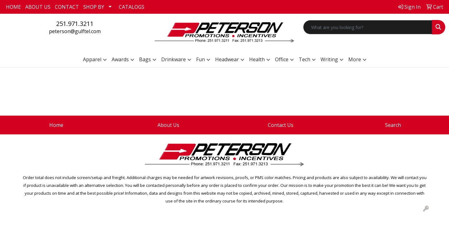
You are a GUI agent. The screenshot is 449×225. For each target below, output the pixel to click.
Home (56, 125)
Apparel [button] (92, 59)
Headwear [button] (227, 59)
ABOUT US (38, 6)
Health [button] (257, 59)
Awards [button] (120, 59)
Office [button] (281, 59)
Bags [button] (145, 59)
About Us (168, 125)
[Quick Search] (367, 27)
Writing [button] (329, 59)
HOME (13, 6)
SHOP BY (93, 6)
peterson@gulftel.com (75, 31)
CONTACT (67, 6)
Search (393, 125)
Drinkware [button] (173, 59)
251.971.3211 (75, 23)
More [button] (354, 59)
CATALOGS (131, 6)
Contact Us (280, 125)
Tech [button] (304, 59)
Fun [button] (200, 59)
